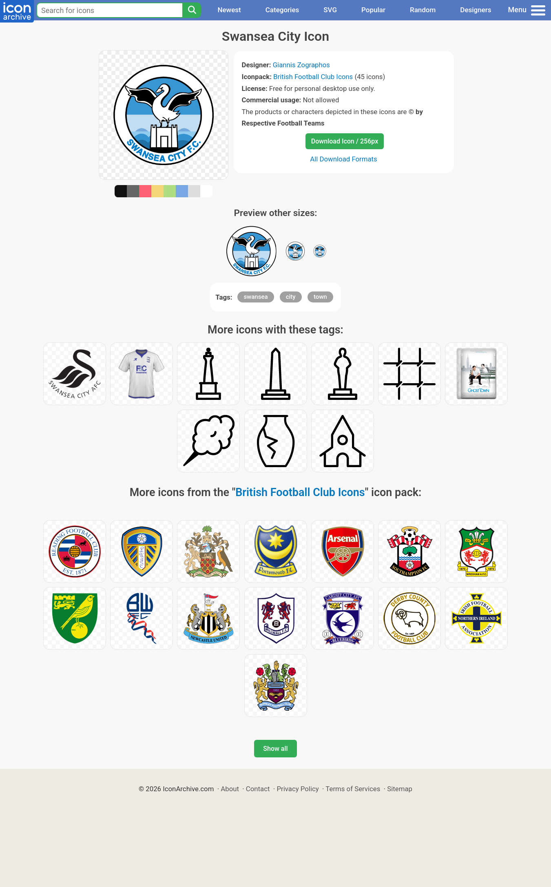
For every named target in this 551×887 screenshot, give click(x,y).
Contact (258, 789)
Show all (275, 748)
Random (423, 10)
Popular (373, 10)
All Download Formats (343, 159)
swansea (255, 296)
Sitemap (399, 789)
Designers (475, 10)
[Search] (191, 10)
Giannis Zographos (301, 65)
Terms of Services (352, 789)
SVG (330, 10)
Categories (282, 10)
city (291, 296)
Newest (229, 10)
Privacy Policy (298, 789)
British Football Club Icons (313, 77)
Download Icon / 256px (344, 141)
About (230, 789)
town (320, 296)
